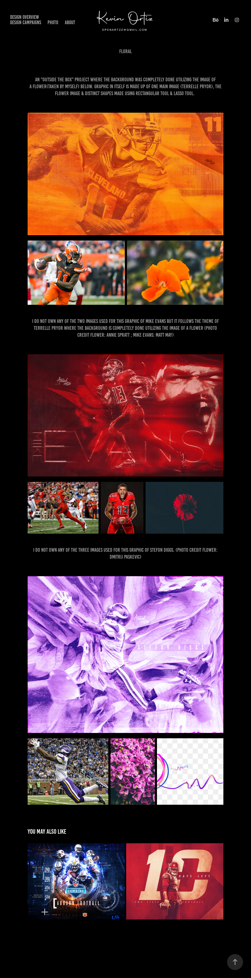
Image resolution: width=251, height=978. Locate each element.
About (70, 22)
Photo (53, 22)
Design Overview (24, 17)
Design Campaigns (25, 22)
